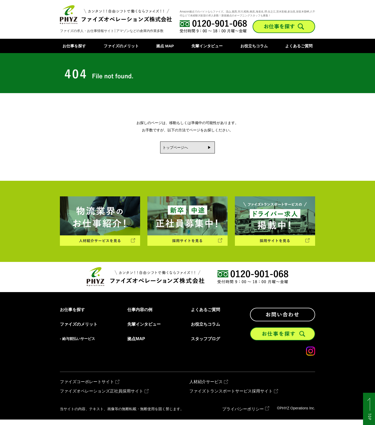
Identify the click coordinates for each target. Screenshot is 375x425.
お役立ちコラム (254, 46)
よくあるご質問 (298, 46)
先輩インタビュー (207, 46)
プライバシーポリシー (243, 414)
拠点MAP (136, 344)
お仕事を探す (74, 46)
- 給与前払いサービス (77, 344)
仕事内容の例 (139, 315)
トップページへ (172, 148)
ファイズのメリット (121, 46)
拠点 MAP (165, 46)
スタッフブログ (205, 344)
